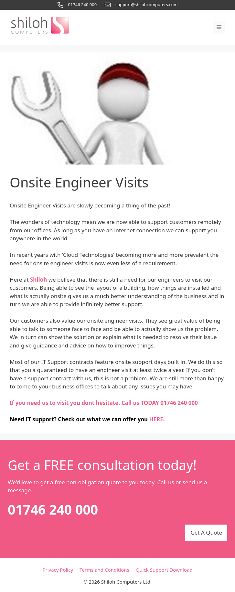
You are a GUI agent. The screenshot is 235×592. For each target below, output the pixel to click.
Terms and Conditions (104, 570)
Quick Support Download (164, 570)
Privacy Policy (57, 570)
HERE (156, 419)
